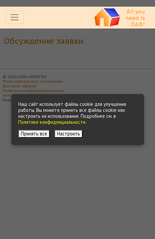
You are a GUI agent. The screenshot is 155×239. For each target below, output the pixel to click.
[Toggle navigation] (14, 17)
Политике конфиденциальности (51, 122)
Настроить (68, 133)
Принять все (34, 133)
